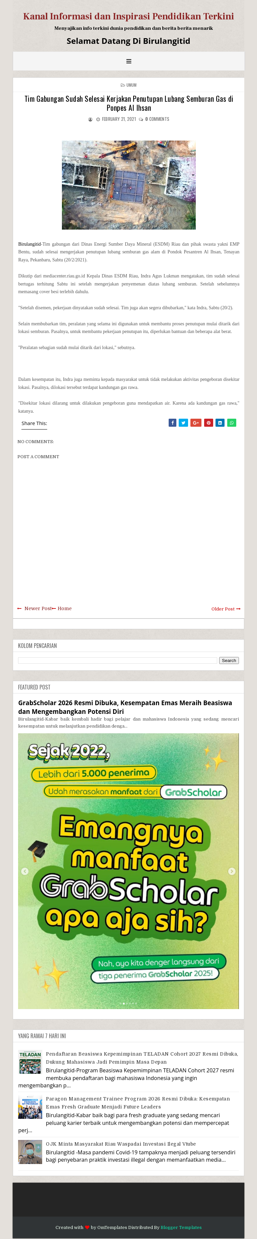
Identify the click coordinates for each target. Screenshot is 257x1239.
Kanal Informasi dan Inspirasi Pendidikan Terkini (128, 16)
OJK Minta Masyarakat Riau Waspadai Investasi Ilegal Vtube (121, 1144)
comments (157, 118)
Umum (131, 85)
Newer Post (38, 608)
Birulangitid (29, 244)
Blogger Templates (181, 1227)
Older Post (223, 608)
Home (65, 608)
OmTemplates (112, 1227)
